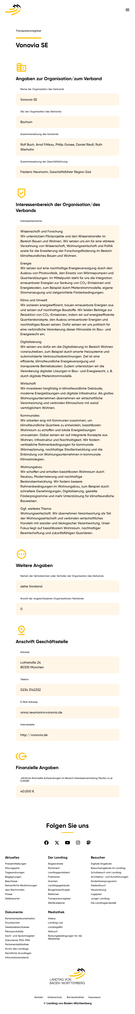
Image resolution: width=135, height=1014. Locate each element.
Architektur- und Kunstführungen (109, 876)
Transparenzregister (59, 898)
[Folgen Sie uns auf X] (57, 842)
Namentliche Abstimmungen (21, 885)
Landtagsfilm (55, 926)
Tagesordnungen (14, 872)
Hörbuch (53, 931)
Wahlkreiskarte (56, 902)
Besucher (98, 857)
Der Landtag (58, 857)
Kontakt (38, 997)
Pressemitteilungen (15, 863)
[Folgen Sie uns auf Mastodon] (88, 842)
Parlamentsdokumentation (20, 918)
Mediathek (56, 912)
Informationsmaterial (17, 957)
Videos (52, 918)
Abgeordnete (55, 863)
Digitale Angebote (101, 863)
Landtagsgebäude (58, 885)
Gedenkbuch (98, 885)
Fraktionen (54, 876)
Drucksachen (12, 922)
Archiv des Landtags (16, 948)
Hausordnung (98, 889)
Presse (8, 894)
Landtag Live (55, 922)
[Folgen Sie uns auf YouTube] (67, 842)
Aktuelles (12, 857)
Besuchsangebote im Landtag (108, 867)
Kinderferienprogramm (104, 881)
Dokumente (14, 912)
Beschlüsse (11, 881)
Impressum (94, 997)
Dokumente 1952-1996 (17, 940)
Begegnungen (13, 876)
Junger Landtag (100, 898)
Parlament (54, 867)
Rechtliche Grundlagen (18, 953)
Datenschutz (55, 997)
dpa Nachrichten (14, 889)
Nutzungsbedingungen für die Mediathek (65, 937)
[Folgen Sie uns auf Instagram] (78, 842)
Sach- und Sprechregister (20, 935)
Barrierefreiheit (75, 997)
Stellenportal (12, 898)
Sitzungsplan (12, 867)
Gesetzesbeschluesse (17, 926)
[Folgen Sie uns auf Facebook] (46, 842)
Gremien (53, 881)
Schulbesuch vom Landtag (106, 872)
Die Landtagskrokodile (103, 902)
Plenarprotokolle (14, 931)
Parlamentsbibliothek (17, 944)
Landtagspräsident (59, 872)
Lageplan (96, 894)
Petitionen (53, 894)
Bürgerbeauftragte (59, 889)
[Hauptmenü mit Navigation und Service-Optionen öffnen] (127, 10)
